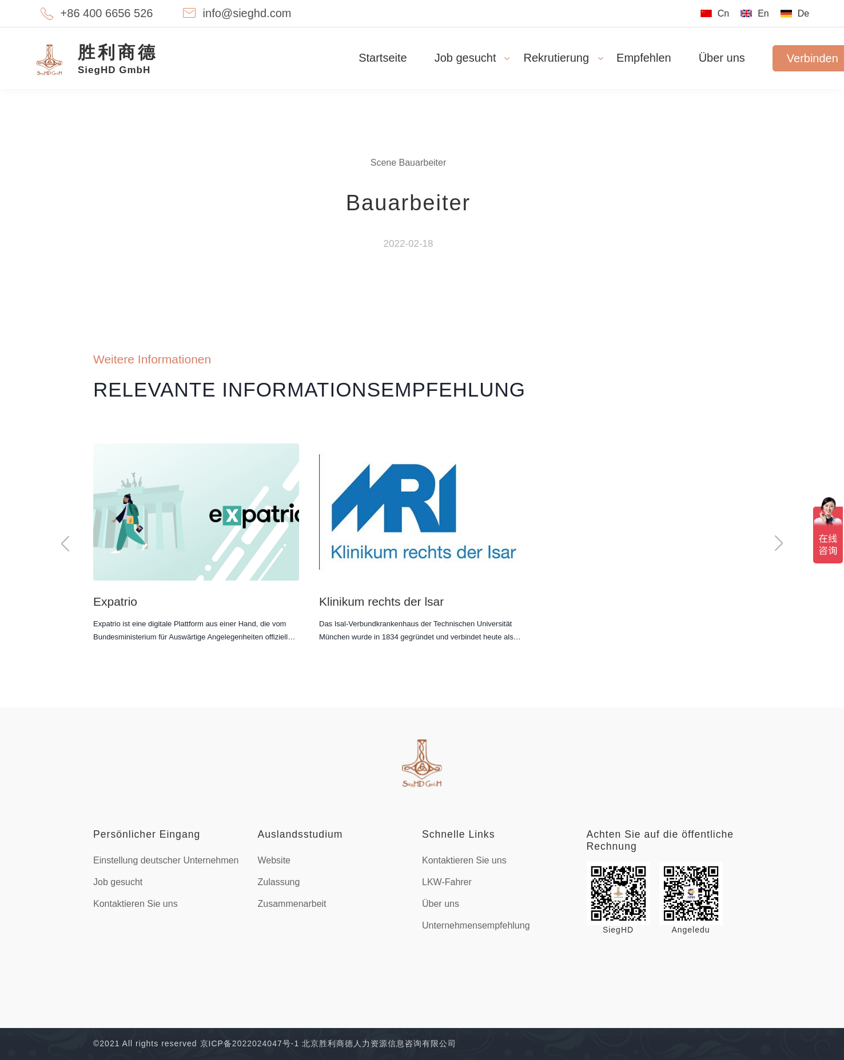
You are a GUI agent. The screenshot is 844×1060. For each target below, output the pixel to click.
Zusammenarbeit (292, 904)
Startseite (383, 57)
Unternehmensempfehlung (476, 925)
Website (274, 860)
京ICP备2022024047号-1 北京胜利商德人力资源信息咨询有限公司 (328, 1043)
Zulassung (279, 882)
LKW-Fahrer (447, 882)
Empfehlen (643, 57)
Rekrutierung (557, 57)
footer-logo (422, 763)
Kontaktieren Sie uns (135, 904)
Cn (723, 13)
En (763, 13)
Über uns (722, 57)
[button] (65, 543)
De (803, 13)
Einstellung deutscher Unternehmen (165, 860)
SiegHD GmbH (118, 58)
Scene (383, 162)
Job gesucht (465, 57)
